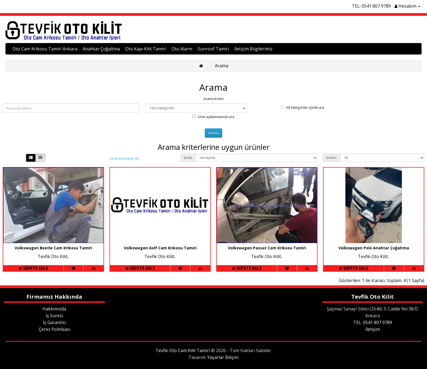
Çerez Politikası (54, 329)
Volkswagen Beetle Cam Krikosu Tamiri (53, 247)
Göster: (331, 157)
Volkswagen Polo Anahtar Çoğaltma (373, 247)
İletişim (372, 329)
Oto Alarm (182, 49)
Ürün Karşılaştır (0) (124, 158)
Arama (221, 66)
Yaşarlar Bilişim (223, 357)
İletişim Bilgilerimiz (253, 49)
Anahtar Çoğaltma (101, 49)
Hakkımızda (54, 309)
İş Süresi (54, 316)
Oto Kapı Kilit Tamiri (145, 49)
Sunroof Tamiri (213, 49)
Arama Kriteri (213, 98)
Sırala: (188, 157)
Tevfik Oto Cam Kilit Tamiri (182, 350)
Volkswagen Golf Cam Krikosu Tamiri (160, 247)
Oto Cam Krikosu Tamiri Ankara (45, 49)
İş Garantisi (54, 322)
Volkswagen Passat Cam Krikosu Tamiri (267, 247)
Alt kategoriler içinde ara (302, 107)
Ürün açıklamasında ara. (213, 116)
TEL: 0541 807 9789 (371, 6)
